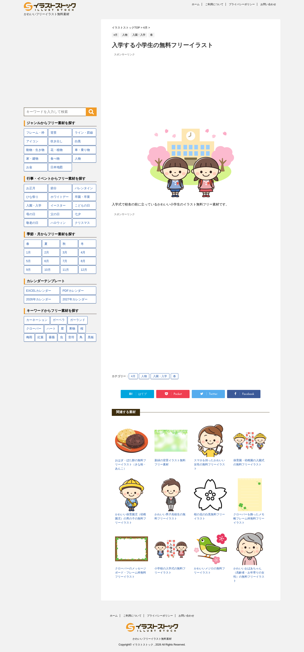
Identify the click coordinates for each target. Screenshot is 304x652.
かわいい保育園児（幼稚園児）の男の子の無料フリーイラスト (130, 518)
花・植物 (56, 150)
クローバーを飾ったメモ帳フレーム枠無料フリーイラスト (248, 518)
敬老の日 (32, 222)
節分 (53, 188)
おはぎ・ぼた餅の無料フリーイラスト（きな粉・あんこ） (130, 464)
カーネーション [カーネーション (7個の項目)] (36, 320)
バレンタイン (84, 188)
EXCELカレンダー (38, 290)
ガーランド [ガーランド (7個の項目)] (77, 320)
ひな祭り (32, 197)
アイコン (32, 141)
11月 (66, 269)
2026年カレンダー (38, 299)
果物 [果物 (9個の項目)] (72, 328)
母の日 (30, 214)
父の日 (55, 214)
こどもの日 (82, 205)
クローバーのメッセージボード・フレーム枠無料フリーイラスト (130, 572)
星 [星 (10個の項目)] (62, 328)
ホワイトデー (59, 197)
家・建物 (32, 158)
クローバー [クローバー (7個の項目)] (33, 328)
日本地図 (56, 167)
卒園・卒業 (82, 197)
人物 (144, 376)
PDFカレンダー (73, 290)
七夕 (78, 214)
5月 (28, 261)
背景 (53, 132)
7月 (65, 261)
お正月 (30, 188)
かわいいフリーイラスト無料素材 (152, 638)
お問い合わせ (268, 4)
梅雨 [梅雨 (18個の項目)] (29, 337)
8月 (83, 261)
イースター (58, 205)
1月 (28, 252)
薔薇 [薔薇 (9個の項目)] (52, 337)
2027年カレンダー (75, 299)
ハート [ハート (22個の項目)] (51, 328)
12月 (84, 269)
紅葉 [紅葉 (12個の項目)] (40, 337)
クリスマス (82, 222)
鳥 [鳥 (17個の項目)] (81, 337)
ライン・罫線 (84, 132)
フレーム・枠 (35, 132)
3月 (65, 252)
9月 (28, 269)
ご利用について (214, 4)
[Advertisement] (191, 87)
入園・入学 (160, 376)
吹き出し (56, 141)
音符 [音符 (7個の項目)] (71, 337)
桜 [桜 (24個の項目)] (81, 328)
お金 (29, 167)
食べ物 (55, 158)
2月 (46, 252)
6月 (46, 261)
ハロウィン (58, 222)
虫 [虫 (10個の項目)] (61, 337)
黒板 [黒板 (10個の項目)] (91, 337)
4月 (133, 376)
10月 (47, 269)
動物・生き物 (35, 150)
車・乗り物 (82, 150)
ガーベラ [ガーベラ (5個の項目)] (59, 320)
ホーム (196, 4)
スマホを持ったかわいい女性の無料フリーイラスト (209, 464)
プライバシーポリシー (242, 4)
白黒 (78, 141)
